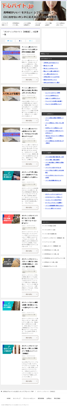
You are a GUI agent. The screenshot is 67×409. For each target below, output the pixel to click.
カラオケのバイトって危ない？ (53, 197)
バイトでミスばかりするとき (53, 167)
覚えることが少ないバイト (51, 68)
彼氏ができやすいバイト (50, 79)
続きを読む (31, 79)
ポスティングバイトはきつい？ (53, 194)
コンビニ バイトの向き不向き (53, 200)
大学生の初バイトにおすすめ (51, 77)
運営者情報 (41, 398)
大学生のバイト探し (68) (51, 262)
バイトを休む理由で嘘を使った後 (54, 157)
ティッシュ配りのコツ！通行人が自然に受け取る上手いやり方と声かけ (30, 90)
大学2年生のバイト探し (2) (51, 250)
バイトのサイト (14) (49, 229)
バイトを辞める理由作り (27, 24)
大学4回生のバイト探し (15, 24)
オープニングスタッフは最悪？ (53, 202)
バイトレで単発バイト (5, 24)
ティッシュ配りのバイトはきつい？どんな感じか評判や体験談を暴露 (30, 49)
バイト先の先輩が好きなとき (53, 180)
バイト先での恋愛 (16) (50, 234)
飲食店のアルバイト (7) (50, 266)
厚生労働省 (57, 398)
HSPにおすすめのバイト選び (51, 82)
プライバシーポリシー (29, 398)
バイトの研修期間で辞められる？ (54, 205)
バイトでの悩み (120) (50, 225)
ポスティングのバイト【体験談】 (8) (54, 238)
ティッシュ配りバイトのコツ (53, 208)
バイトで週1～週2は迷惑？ (52, 159)
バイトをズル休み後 (38, 24)
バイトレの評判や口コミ (52, 95)
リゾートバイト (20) (49, 242)
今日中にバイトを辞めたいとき (53, 128)
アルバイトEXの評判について (53, 104)
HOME (8, 398)
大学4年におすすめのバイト (51, 62)
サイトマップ (16, 398)
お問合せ (49, 398)
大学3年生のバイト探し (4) (51, 254)
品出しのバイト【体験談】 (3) (52, 246)
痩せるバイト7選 (48, 65)
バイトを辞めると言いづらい (60, 24)
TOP (18, 391)
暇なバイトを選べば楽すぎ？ (51, 71)
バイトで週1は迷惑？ (48, 24)
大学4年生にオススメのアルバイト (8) (54, 258)
